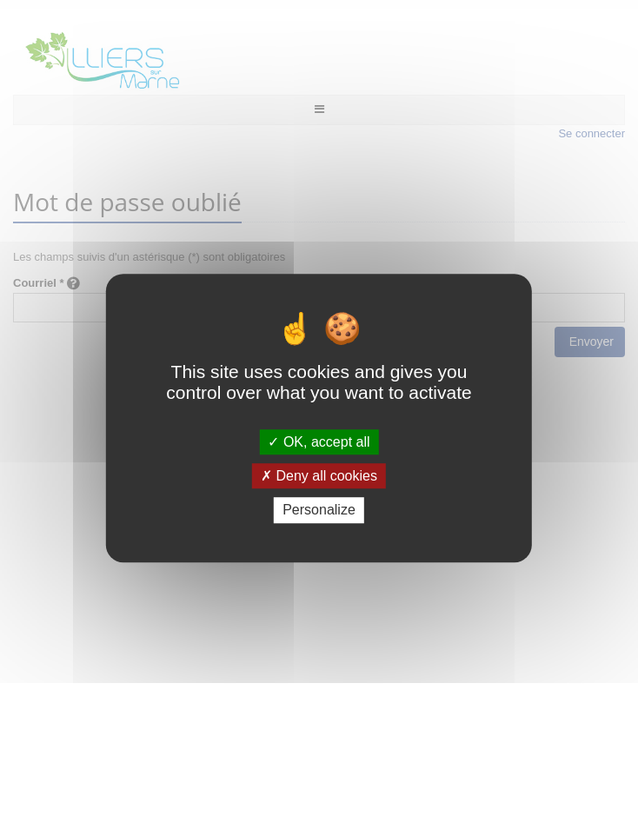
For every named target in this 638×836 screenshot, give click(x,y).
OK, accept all (318, 442)
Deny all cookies (319, 475)
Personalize (319, 510)
